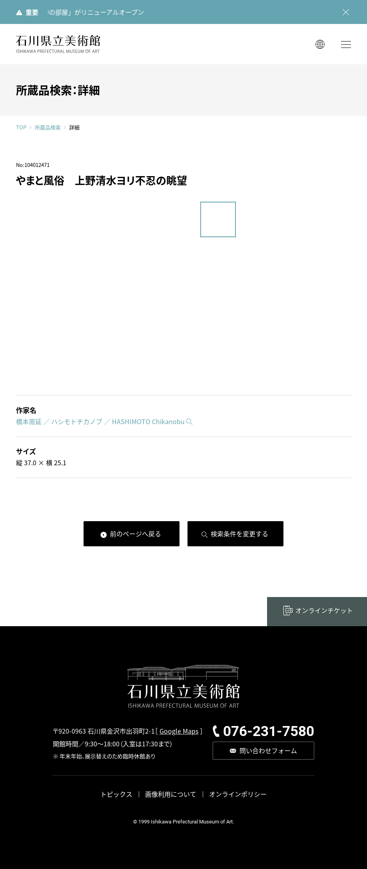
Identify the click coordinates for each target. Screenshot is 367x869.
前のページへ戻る (135, 533)
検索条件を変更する (239, 533)
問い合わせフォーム (268, 750)
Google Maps (179, 731)
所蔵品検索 (48, 127)
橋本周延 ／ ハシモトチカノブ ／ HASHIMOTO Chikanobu (100, 421)
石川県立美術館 (58, 44)
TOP (21, 127)
